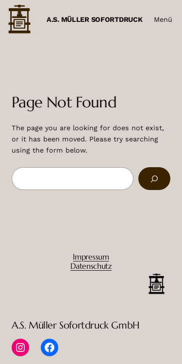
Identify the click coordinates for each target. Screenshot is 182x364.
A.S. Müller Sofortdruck (94, 19)
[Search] (154, 178)
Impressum (91, 256)
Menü (163, 19)
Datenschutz (90, 266)
